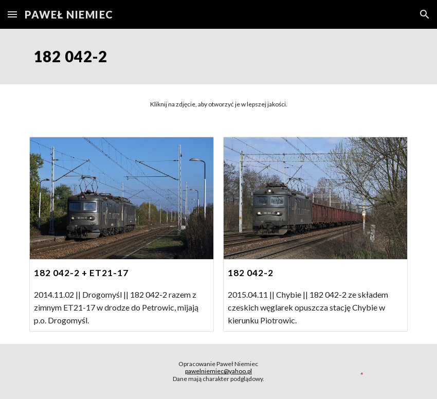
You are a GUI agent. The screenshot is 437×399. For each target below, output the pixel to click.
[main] (218, 56)
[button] (12, 14)
